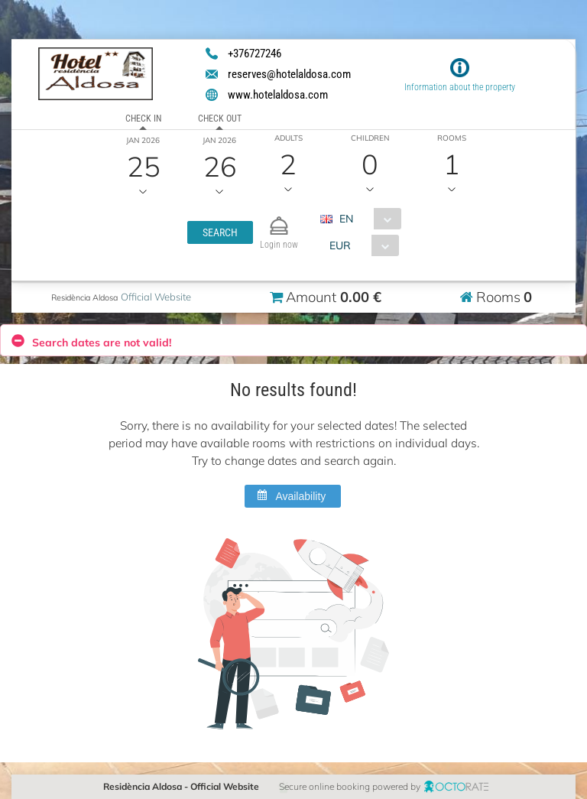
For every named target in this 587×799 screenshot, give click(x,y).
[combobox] (366, 219)
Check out (220, 118)
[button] (219, 232)
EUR (339, 245)
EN (345, 219)
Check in (143, 118)
